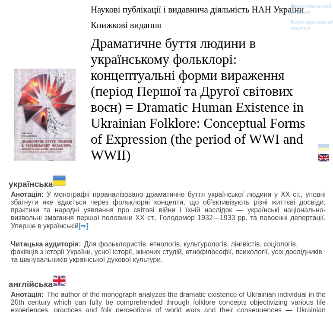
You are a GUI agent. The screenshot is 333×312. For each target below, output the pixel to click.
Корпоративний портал (307, 25)
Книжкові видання (126, 25)
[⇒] (83, 226)
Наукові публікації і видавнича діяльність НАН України (197, 9)
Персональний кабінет (307, 9)
